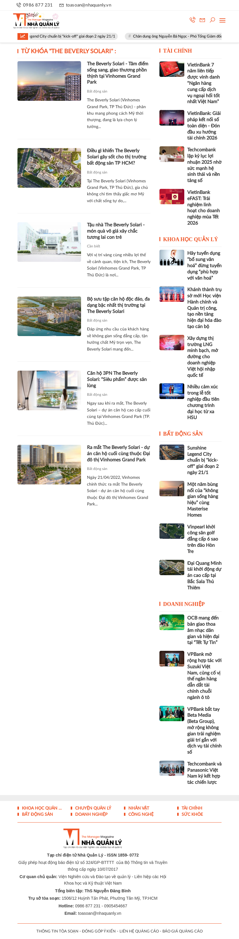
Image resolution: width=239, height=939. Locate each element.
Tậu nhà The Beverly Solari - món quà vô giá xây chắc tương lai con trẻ (116, 231)
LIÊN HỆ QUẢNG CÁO (139, 931)
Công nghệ (140, 814)
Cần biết (93, 246)
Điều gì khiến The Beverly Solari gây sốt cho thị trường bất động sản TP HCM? (116, 157)
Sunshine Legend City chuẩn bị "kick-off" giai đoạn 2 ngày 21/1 (67, 36)
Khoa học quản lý (190, 239)
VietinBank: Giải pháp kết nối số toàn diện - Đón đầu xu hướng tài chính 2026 (204, 125)
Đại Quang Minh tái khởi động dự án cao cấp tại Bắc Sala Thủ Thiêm (204, 575)
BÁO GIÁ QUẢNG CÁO (182, 931)
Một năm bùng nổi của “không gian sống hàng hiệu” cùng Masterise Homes (202, 500)
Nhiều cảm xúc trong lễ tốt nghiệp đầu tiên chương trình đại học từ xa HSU (203, 402)
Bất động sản (97, 91)
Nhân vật (138, 808)
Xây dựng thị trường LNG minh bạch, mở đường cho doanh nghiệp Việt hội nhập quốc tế (202, 357)
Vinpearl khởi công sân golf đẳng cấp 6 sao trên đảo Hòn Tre (202, 539)
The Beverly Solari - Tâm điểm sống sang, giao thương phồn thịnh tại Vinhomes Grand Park (117, 73)
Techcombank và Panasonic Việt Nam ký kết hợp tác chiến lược (204, 773)
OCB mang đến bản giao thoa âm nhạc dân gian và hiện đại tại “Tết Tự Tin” (203, 630)
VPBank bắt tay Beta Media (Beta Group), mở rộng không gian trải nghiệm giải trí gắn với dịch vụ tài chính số (204, 731)
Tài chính (177, 51)
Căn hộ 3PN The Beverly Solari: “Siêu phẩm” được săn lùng (117, 379)
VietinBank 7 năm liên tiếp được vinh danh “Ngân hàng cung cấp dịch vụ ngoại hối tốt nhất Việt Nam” (203, 83)
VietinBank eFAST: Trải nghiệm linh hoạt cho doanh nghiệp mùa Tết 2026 (203, 208)
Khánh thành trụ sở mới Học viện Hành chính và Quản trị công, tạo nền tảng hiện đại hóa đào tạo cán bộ (204, 308)
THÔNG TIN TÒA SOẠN (57, 931)
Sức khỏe (191, 814)
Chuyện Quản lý (92, 808)
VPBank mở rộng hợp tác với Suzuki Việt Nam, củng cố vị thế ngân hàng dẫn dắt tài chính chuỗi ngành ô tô (204, 676)
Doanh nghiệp (184, 604)
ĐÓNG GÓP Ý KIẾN (99, 931)
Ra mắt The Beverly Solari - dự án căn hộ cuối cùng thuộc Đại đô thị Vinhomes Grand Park (118, 453)
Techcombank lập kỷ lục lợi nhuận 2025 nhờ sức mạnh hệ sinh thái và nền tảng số (204, 165)
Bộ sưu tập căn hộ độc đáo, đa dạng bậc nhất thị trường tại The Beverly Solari (118, 305)
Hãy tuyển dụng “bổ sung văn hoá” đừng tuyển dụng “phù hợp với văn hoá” (204, 265)
